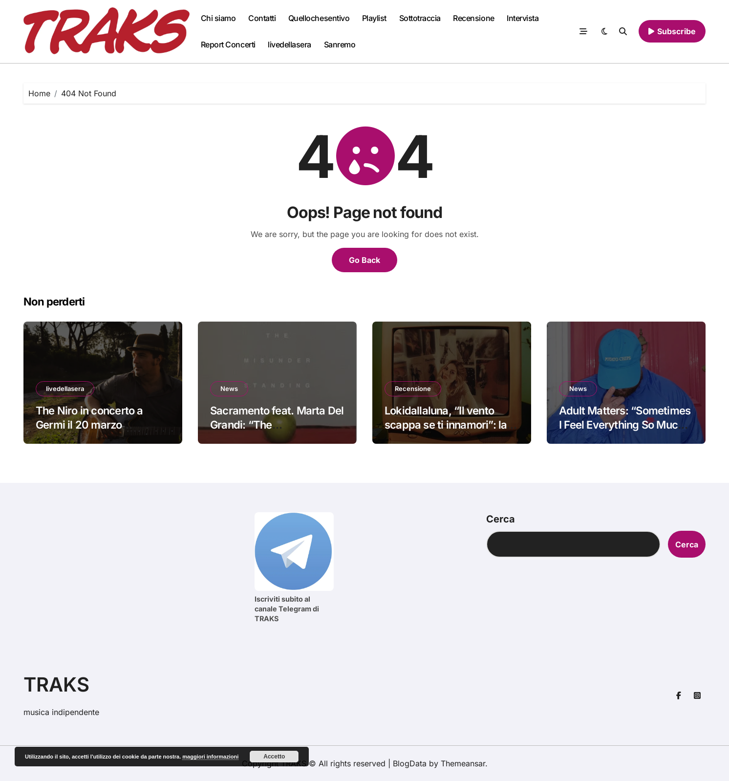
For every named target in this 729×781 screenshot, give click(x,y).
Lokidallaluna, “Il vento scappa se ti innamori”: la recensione (446, 424)
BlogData (410, 763)
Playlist (374, 18)
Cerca (500, 519)
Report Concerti (228, 44)
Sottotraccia (420, 18)
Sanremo (340, 44)
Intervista (522, 18)
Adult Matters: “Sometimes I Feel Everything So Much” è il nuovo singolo (624, 424)
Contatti (262, 18)
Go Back (364, 260)
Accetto (274, 756)
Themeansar (463, 763)
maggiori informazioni (210, 756)
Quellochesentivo (318, 18)
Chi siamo (218, 18)
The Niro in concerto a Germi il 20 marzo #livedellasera (89, 424)
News (229, 388)
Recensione (473, 18)
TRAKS (56, 684)
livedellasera (289, 44)
